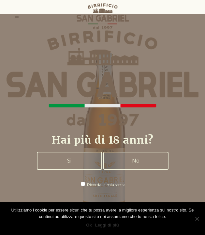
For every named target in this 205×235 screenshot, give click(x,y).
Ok (89, 225)
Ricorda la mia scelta (103, 184)
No (135, 161)
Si (69, 161)
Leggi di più (107, 225)
